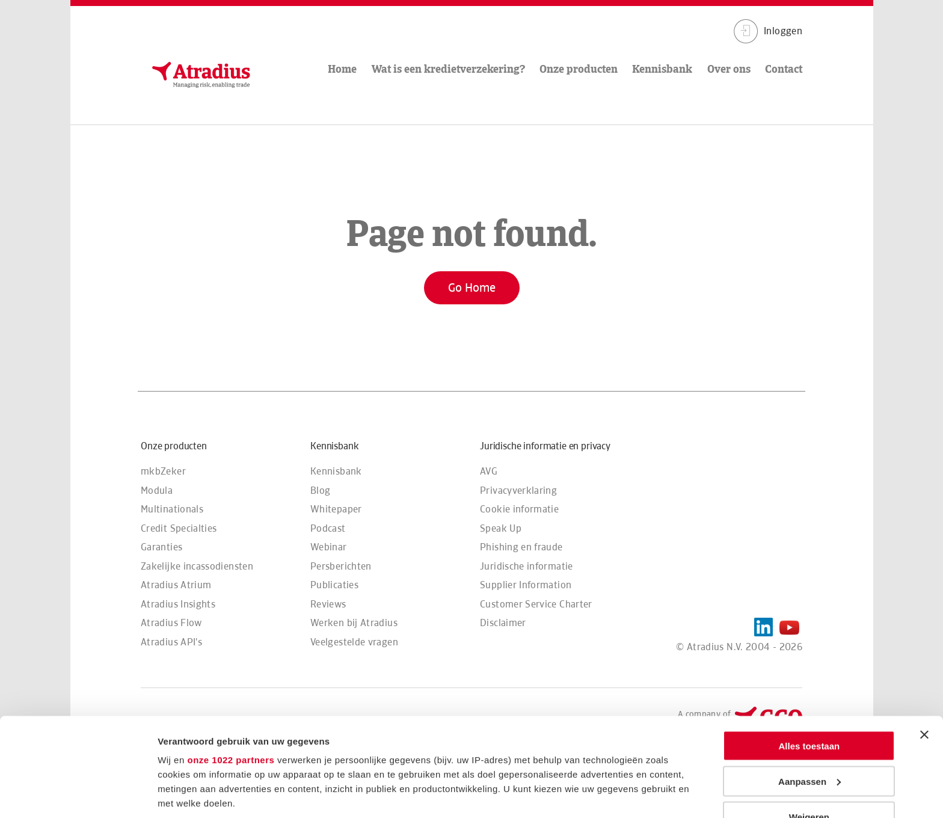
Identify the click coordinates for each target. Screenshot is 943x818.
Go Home (472, 287)
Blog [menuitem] (320, 490)
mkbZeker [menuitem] (163, 471)
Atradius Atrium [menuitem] (176, 585)
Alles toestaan (809, 647)
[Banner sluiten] (924, 636)
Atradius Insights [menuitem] (178, 604)
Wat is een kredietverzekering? (448, 69)
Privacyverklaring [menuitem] (518, 490)
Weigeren (809, 718)
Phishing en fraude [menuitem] (521, 547)
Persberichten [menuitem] (341, 566)
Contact (783, 69)
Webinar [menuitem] (328, 547)
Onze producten (578, 69)
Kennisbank (662, 69)
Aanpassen (809, 683)
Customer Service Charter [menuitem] (536, 604)
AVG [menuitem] (488, 471)
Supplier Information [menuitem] (525, 585)
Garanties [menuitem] (161, 547)
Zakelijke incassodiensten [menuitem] (197, 566)
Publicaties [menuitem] (334, 585)
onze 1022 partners (230, 661)
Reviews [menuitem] (328, 604)
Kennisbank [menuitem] (336, 471)
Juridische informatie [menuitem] (526, 566)
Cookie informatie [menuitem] (519, 509)
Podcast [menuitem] (328, 528)
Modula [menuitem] (157, 490)
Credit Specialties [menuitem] (179, 528)
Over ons (729, 69)
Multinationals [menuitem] (172, 509)
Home (342, 69)
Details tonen (186, 794)
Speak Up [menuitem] (500, 528)
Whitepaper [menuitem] (336, 509)
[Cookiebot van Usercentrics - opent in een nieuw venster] (78, 795)
